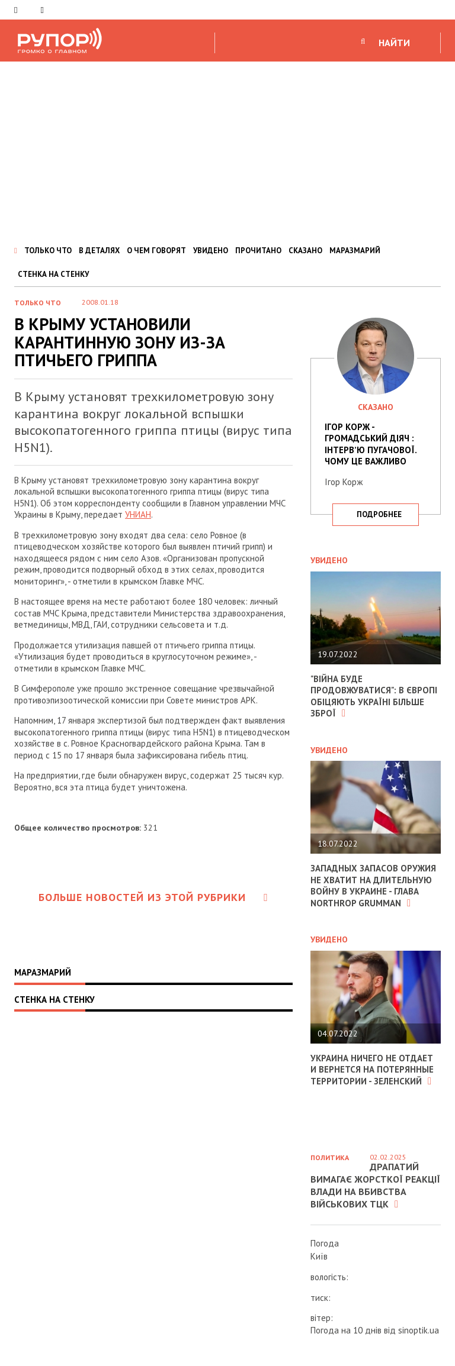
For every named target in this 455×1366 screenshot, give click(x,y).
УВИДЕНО (210, 251)
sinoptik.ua (418, 1330)
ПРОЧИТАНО (258, 251)
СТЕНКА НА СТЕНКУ (53, 274)
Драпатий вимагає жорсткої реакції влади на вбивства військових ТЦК (375, 1185)
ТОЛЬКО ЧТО (48, 251)
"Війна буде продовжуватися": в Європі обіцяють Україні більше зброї (373, 696)
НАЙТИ (394, 43)
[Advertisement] (227, 150)
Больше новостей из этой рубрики (153, 897)
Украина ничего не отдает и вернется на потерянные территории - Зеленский (372, 1069)
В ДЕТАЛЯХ (99, 251)
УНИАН (138, 514)
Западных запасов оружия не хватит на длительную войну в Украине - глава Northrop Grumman (373, 886)
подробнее (379, 514)
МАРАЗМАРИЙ (354, 251)
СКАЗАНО (305, 251)
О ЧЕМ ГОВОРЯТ (156, 251)
